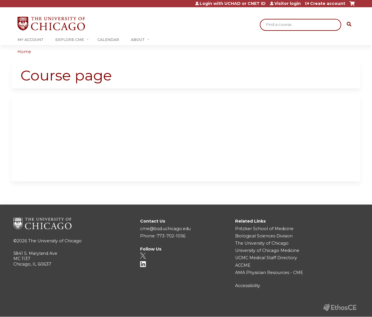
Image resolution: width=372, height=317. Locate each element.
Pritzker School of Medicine (264, 228)
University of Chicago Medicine (267, 250)
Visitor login (287, 3)
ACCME (243, 265)
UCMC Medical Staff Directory (266, 257)
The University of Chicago (55, 240)
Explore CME (69, 39)
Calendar (108, 39)
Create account (327, 3)
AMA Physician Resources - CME (269, 272)
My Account (30, 39)
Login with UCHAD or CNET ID (233, 3)
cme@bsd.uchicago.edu (165, 228)
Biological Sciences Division (264, 236)
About (138, 39)
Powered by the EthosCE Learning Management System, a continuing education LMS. (339, 307)
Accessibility (247, 285)
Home (24, 51)
